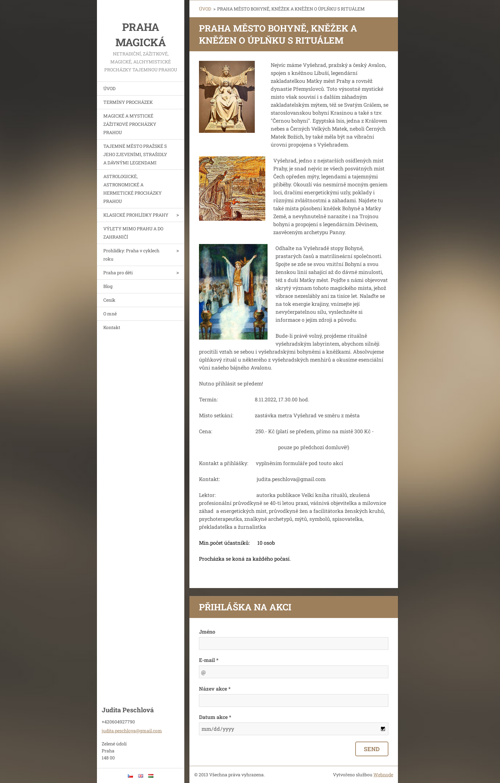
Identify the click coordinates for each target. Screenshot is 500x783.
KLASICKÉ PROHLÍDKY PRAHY (135, 215)
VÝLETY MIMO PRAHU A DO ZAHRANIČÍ (133, 233)
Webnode (383, 775)
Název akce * (215, 688)
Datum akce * (215, 717)
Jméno (207, 631)
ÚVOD (109, 88)
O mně (110, 314)
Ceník (109, 300)
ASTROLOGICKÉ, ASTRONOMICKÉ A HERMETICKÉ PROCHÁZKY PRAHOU (132, 188)
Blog (108, 286)
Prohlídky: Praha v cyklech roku (131, 255)
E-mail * (208, 660)
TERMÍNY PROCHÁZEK (128, 102)
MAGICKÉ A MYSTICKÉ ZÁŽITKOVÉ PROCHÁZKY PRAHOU (129, 124)
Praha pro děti (118, 272)
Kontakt (111, 327)
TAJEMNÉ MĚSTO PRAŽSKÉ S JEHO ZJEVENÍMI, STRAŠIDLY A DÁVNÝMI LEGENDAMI (135, 154)
